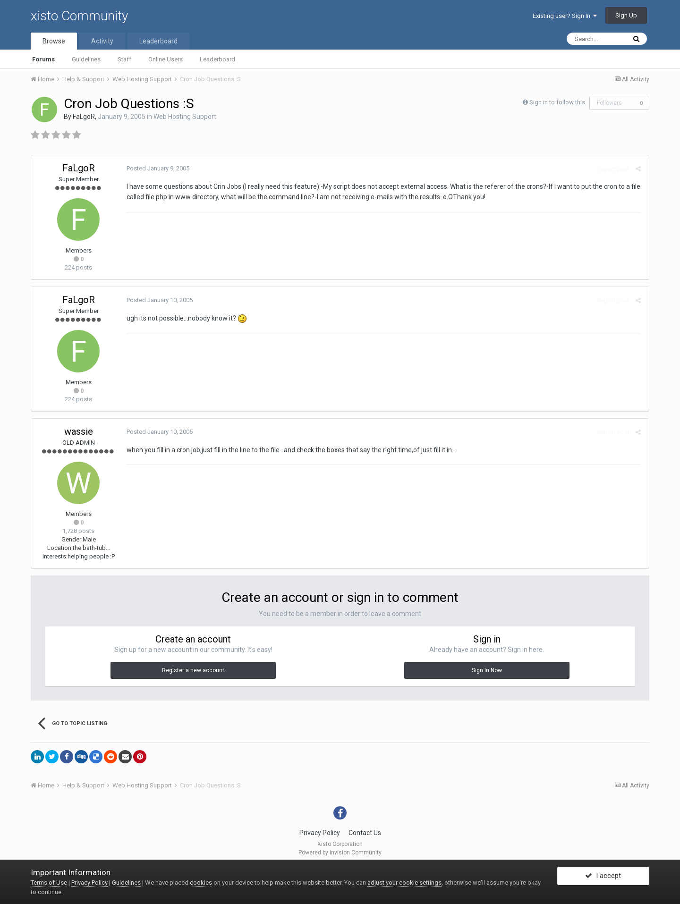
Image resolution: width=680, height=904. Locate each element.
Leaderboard (217, 59)
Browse (53, 41)
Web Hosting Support (184, 116)
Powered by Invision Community (340, 852)
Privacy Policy (319, 832)
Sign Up (626, 15)
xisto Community (79, 16)
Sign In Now (487, 670)
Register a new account (193, 670)
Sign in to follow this (557, 102)
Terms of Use (49, 882)
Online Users (165, 59)
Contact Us (364, 832)
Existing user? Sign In (565, 15)
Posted (157, 168)
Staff (124, 59)
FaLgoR (84, 116)
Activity (102, 41)
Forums (43, 59)
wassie (78, 431)
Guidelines (86, 59)
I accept (603, 877)
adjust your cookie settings (404, 882)
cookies (201, 882)
